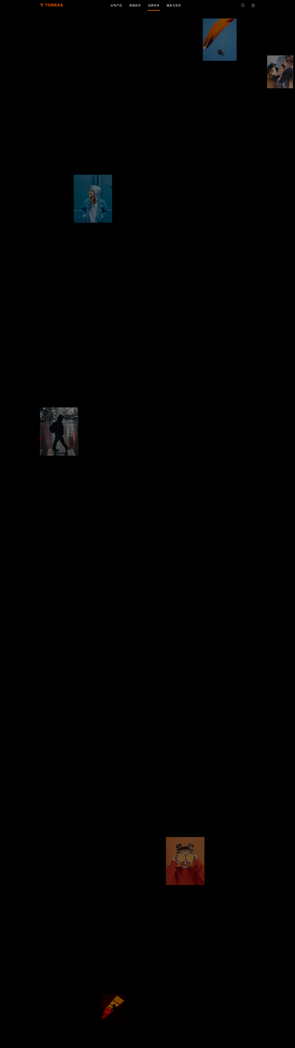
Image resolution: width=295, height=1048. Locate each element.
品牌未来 (153, 5)
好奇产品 (116, 5)
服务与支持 (174, 5)
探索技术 (135, 5)
